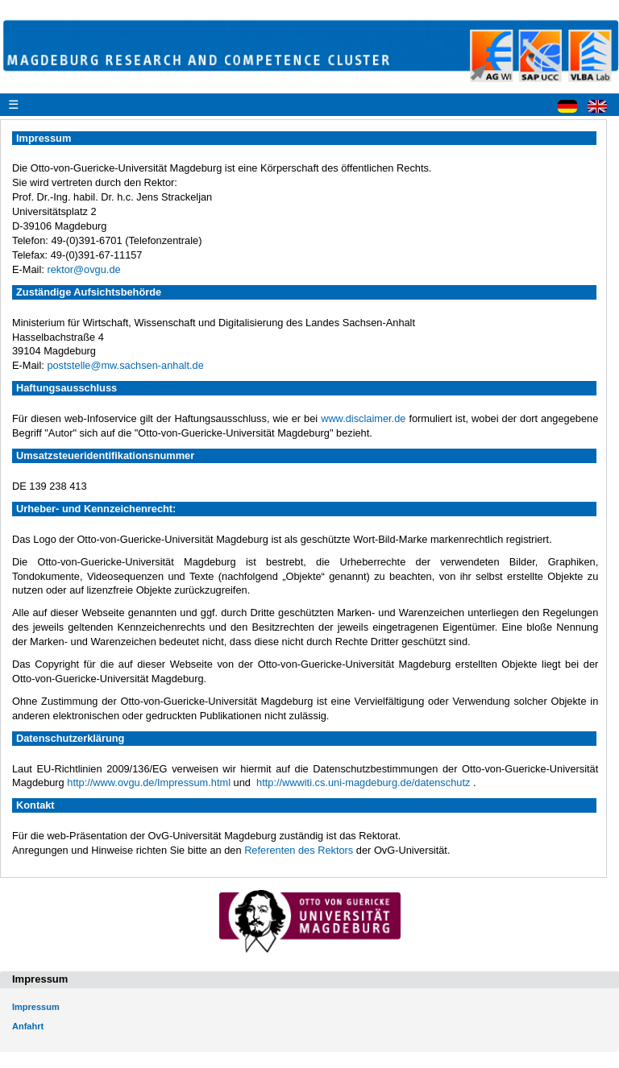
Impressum (36, 1007)
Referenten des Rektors (298, 850)
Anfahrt (28, 1026)
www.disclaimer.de (363, 418)
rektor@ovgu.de (83, 269)
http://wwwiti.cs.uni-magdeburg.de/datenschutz (363, 782)
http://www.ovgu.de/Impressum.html (149, 782)
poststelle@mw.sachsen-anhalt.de (125, 365)
